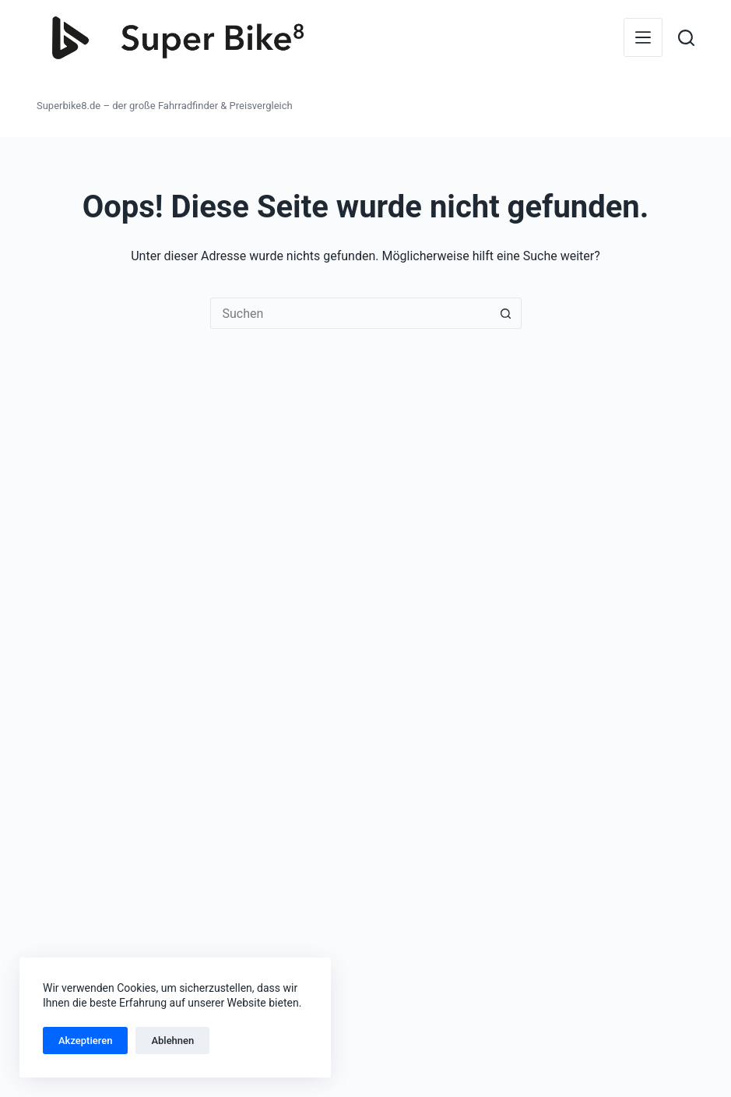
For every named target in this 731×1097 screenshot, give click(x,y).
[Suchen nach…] (350, 313)
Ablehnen (172, 1040)
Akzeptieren (85, 1040)
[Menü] (643, 37)
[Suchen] (686, 38)
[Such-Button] (506, 313)
